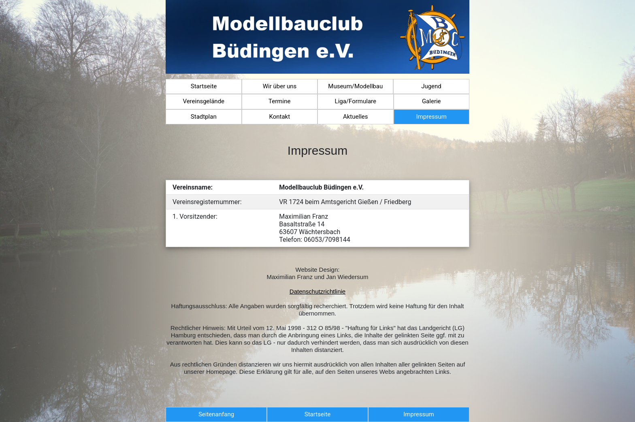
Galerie (431, 101)
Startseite (204, 86)
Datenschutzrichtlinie (317, 291)
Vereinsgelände (203, 101)
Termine (279, 101)
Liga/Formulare (355, 101)
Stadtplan (204, 116)
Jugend (431, 86)
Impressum (431, 116)
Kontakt (279, 116)
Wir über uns (280, 86)
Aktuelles (355, 116)
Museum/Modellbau (355, 86)
